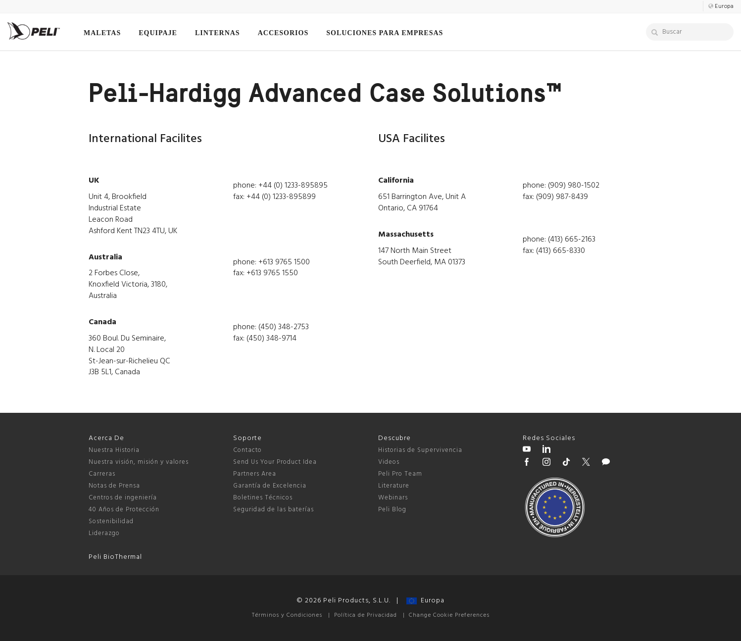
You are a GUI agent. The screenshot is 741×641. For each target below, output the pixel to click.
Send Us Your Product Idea (275, 462)
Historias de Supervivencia (420, 450)
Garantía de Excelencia (269, 486)
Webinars (393, 498)
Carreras (102, 474)
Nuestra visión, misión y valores (139, 462)
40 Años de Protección (124, 509)
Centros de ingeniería (123, 498)
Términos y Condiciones (287, 615)
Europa (425, 600)
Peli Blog (392, 509)
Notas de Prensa (114, 486)
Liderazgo (104, 533)
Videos (388, 462)
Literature (393, 486)
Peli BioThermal (115, 557)
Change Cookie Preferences (449, 615)
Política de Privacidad (365, 615)
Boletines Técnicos (263, 498)
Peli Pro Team (400, 474)
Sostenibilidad (111, 521)
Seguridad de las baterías (273, 509)
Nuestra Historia (114, 450)
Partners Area (254, 474)
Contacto (247, 450)
